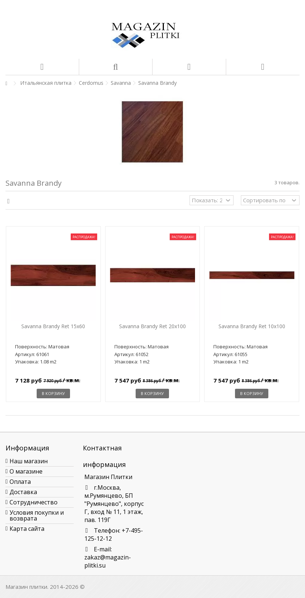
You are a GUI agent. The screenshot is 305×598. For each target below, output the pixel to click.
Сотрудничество (34, 502)
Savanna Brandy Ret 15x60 (53, 326)
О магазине (26, 471)
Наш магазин (29, 461)
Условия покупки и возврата (37, 515)
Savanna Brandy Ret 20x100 (152, 326)
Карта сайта (27, 529)
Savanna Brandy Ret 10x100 (251, 326)
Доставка (23, 492)
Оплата (20, 482)
